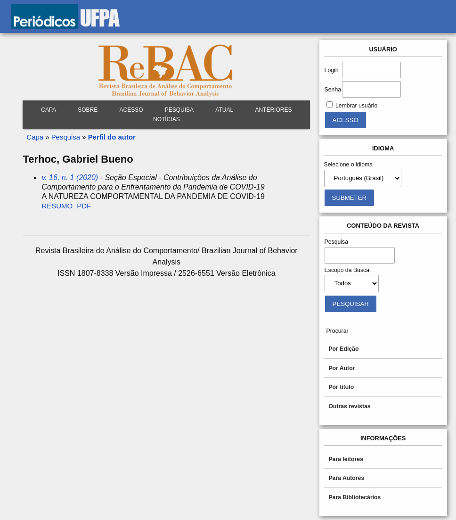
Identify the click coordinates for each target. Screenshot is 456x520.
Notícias (166, 119)
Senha (333, 89)
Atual (224, 110)
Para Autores (346, 478)
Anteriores (273, 110)
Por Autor (341, 368)
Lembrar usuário (356, 105)
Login (332, 70)
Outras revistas (349, 406)
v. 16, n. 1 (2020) (69, 177)
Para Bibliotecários (354, 497)
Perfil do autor (112, 137)
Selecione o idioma (348, 164)
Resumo (57, 206)
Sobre (88, 110)
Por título (341, 387)
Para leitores (345, 459)
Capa (48, 110)
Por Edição (343, 349)
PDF (84, 206)
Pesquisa (65, 137)
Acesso (131, 110)
